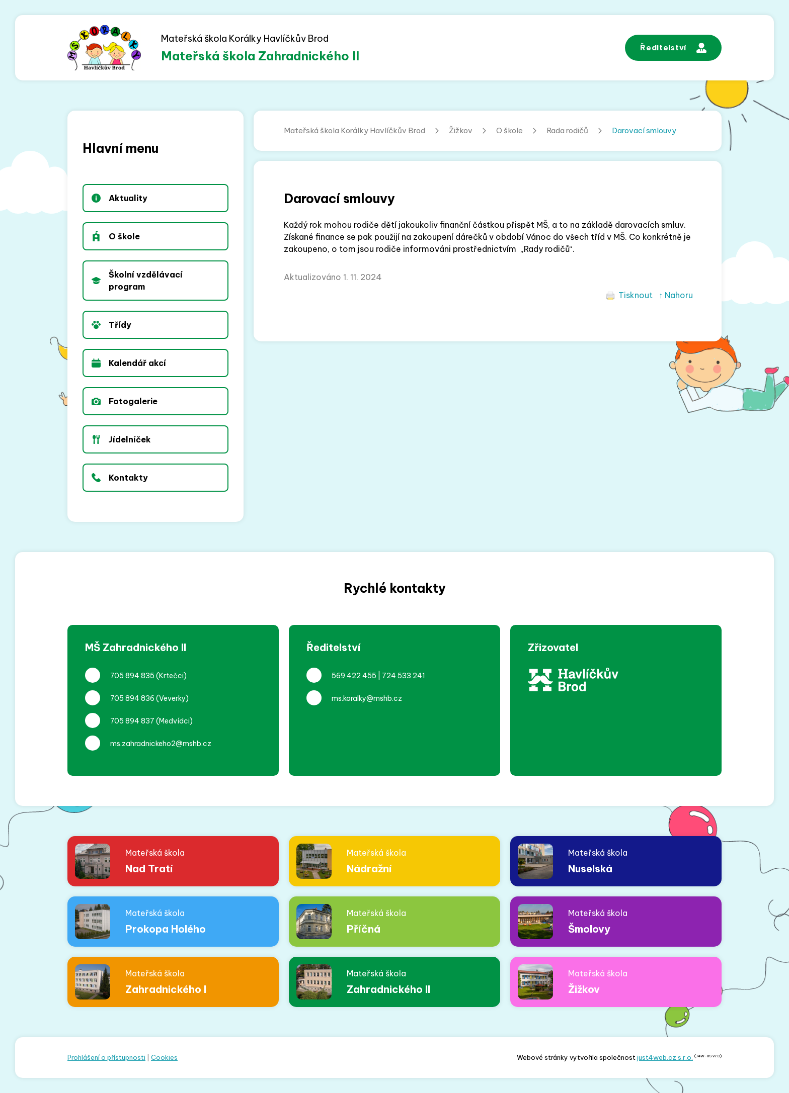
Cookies (164, 1057)
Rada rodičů (567, 130)
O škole (509, 130)
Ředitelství (673, 48)
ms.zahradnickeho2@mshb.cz (160, 743)
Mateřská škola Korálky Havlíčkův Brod (354, 130)
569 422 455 (354, 675)
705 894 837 (132, 720)
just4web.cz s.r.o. (665, 1057)
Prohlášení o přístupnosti (106, 1057)
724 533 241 (403, 675)
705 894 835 (132, 675)
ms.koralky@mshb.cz (367, 698)
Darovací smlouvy (644, 130)
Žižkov (460, 130)
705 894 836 (132, 698)
